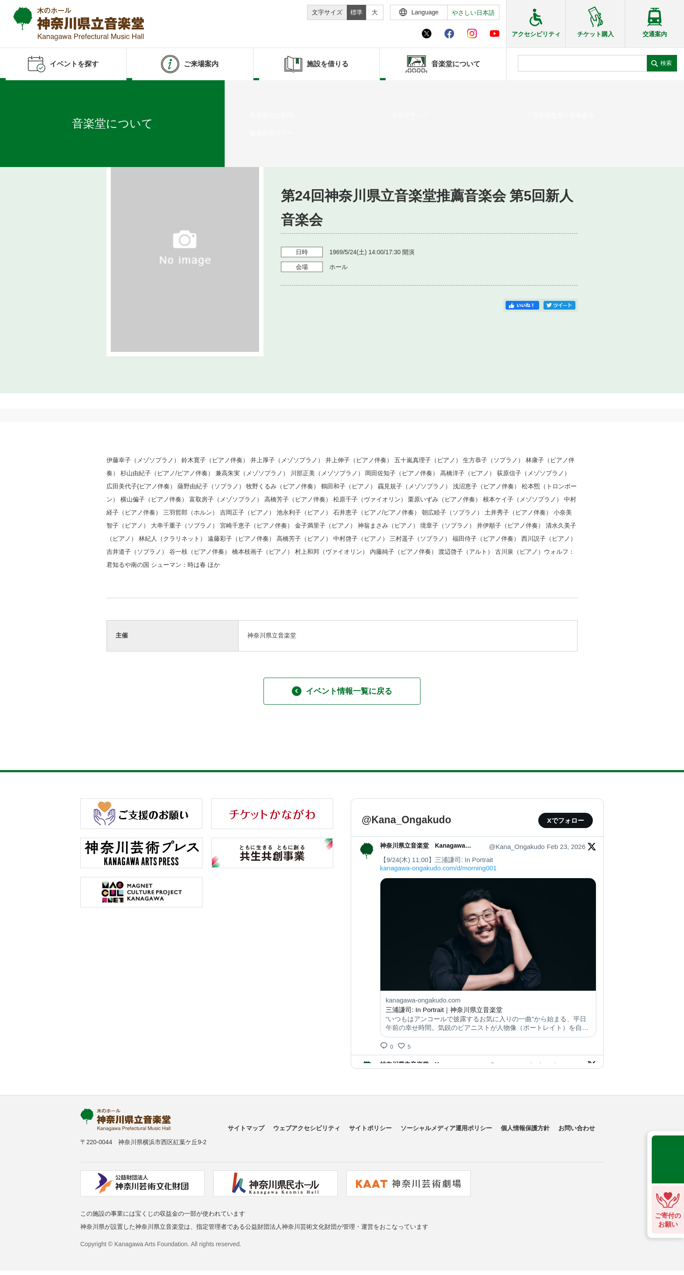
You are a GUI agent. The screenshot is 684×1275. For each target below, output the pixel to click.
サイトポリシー (370, 1128)
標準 (356, 12)
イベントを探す (54, 91)
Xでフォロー (565, 820)
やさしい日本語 (473, 12)
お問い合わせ (576, 1128)
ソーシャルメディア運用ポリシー (446, 1128)
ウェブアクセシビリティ (306, 1128)
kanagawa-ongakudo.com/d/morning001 (438, 868)
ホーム (21, 91)
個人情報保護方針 (525, 1128)
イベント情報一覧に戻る (342, 691)
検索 (666, 63)
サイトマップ (246, 1128)
